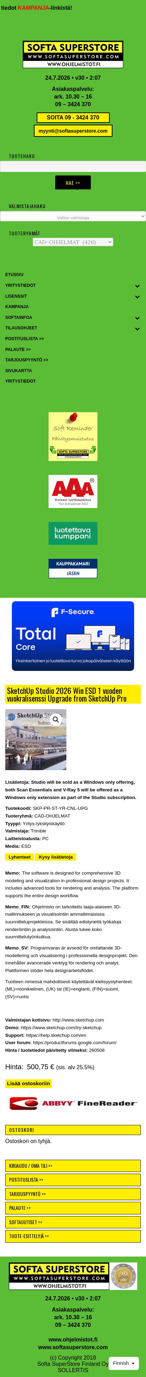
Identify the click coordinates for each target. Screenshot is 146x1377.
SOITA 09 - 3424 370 (73, 117)
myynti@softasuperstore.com (72, 131)
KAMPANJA (36, 8)
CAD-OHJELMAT (52, 816)
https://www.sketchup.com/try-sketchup (61, 1027)
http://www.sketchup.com (78, 1020)
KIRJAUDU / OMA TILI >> (30, 1165)
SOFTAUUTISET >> (25, 1222)
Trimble (38, 831)
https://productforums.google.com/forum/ (74, 1042)
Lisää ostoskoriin (28, 1083)
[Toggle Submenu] (137, 286)
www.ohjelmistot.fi (73, 1340)
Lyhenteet (19, 857)
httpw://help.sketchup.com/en (56, 1035)
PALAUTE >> (20, 1207)
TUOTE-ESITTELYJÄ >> (29, 1235)
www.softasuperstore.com (73, 1347)
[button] (73, 636)
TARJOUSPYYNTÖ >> (27, 1193)
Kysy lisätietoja (56, 857)
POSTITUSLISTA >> (26, 1179)
